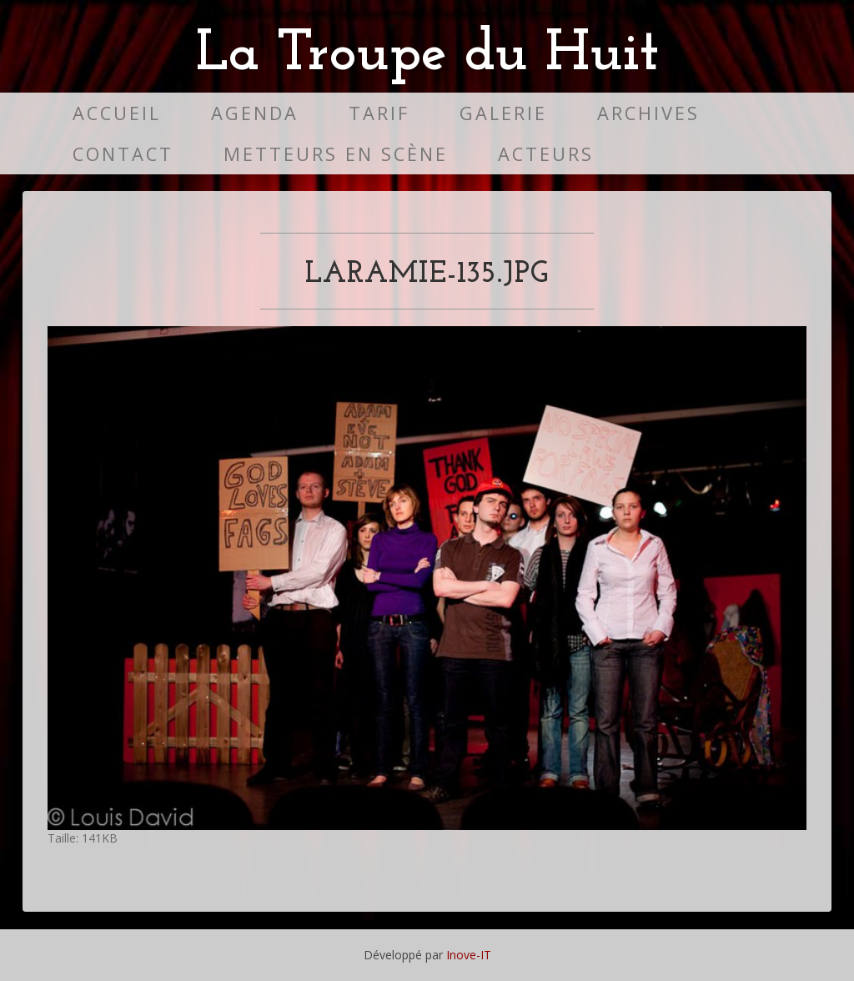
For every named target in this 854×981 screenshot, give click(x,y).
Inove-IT (468, 955)
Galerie (503, 113)
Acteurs (546, 154)
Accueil (117, 113)
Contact (123, 154)
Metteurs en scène (336, 154)
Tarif (379, 113)
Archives (648, 113)
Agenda (255, 113)
